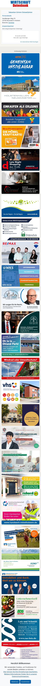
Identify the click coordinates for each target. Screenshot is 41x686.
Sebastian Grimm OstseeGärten (20, 12)
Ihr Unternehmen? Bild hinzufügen (29, 41)
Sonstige (11, 23)
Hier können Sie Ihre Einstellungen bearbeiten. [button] (20, 672)
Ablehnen (14, 682)
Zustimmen (25, 682)
